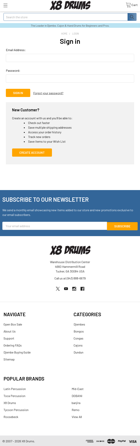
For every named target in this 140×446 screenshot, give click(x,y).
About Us (10, 330)
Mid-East (78, 388)
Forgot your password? (48, 93)
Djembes (79, 323)
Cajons (78, 344)
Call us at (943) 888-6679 (70, 277)
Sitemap (9, 358)
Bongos (79, 330)
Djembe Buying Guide (17, 351)
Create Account (32, 152)
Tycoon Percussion (16, 409)
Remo (75, 409)
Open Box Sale (13, 323)
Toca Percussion (14, 395)
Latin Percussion (15, 388)
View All (77, 416)
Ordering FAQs (13, 344)
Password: (13, 70)
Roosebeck (11, 416)
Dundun (78, 351)
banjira (76, 402)
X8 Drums (10, 402)
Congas (78, 337)
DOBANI (77, 395)
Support (9, 337)
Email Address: (16, 50)
